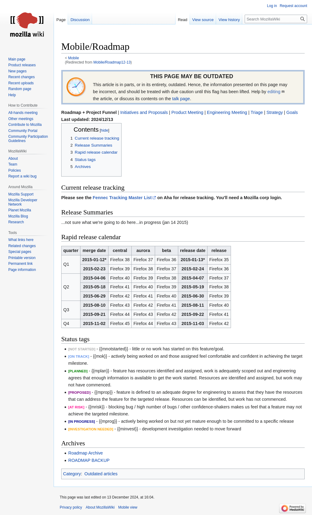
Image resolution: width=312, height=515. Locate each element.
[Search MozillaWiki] (276, 19)
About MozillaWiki (100, 507)
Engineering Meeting (227, 112)
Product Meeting (187, 112)
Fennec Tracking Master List (122, 197)
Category (72, 473)
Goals (292, 112)
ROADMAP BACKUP (89, 460)
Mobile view (127, 507)
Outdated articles (101, 473)
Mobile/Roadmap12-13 (111, 62)
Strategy (274, 112)
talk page (181, 98)
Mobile (73, 58)
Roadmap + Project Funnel (89, 112)
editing (274, 91)
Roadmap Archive (85, 453)
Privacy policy (71, 507)
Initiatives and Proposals (144, 112)
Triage (256, 112)
